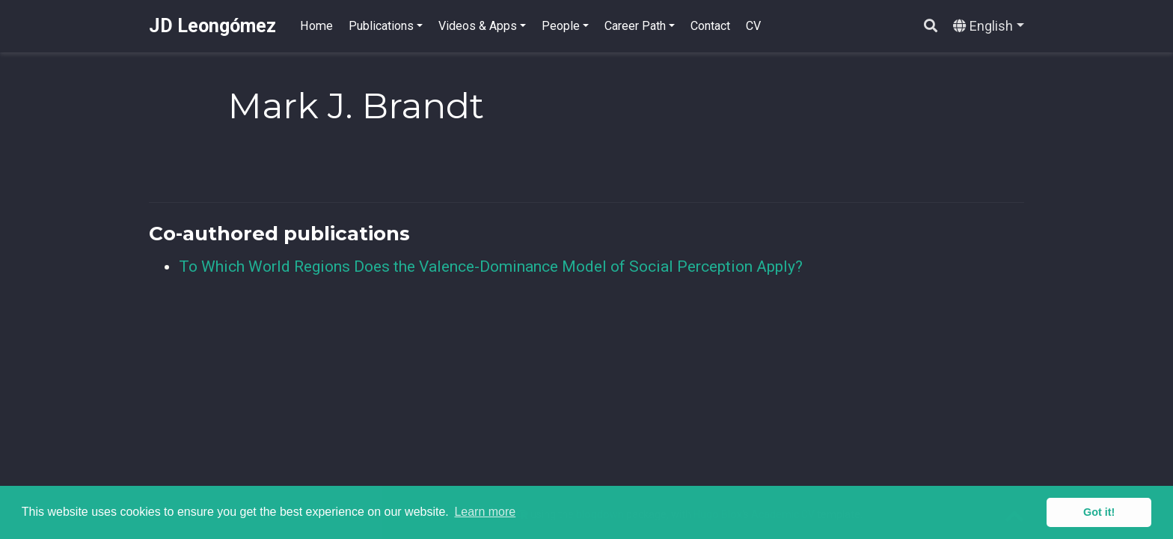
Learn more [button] (484, 511)
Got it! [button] (1099, 512)
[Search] (930, 26)
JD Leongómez (212, 26)
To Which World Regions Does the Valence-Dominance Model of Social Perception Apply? (491, 266)
